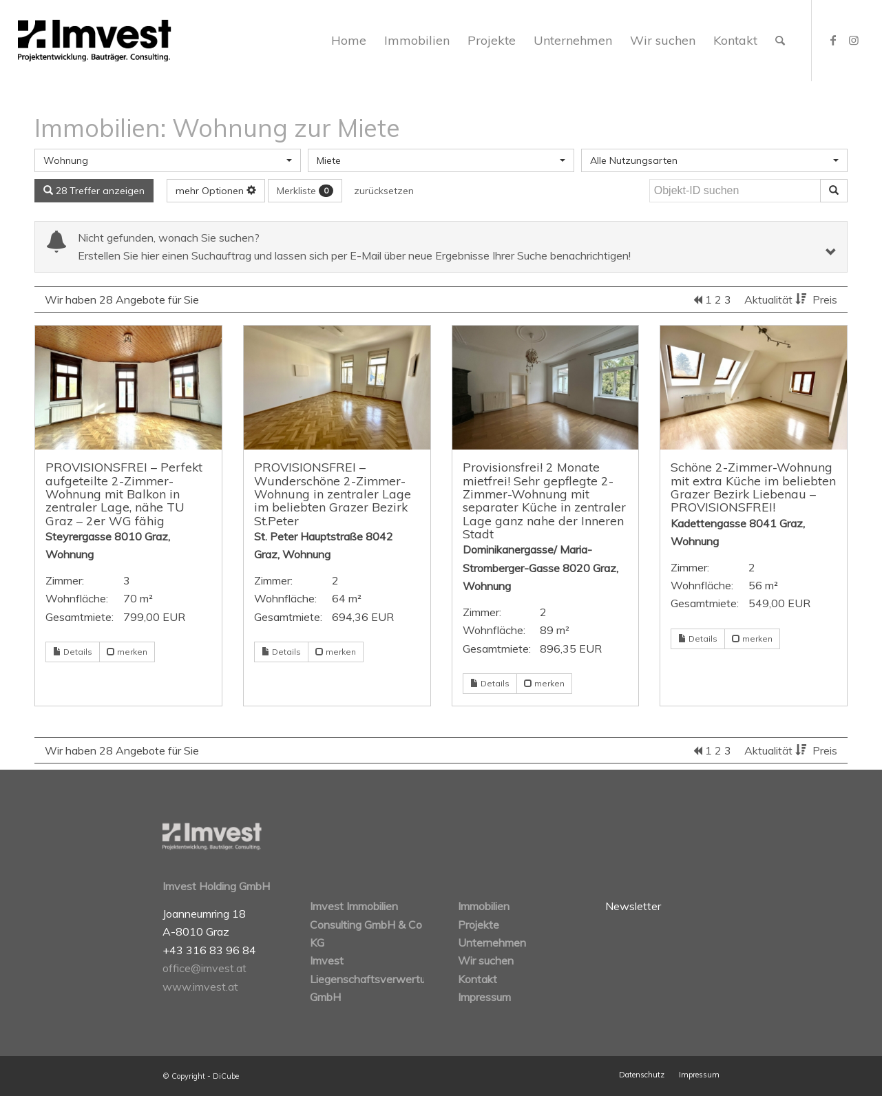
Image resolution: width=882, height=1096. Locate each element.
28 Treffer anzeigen (94, 191)
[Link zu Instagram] (853, 40)
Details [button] (72, 651)
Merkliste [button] (305, 191)
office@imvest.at (204, 968)
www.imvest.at (200, 986)
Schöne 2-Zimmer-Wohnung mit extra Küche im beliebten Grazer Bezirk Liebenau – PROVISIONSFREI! (753, 486)
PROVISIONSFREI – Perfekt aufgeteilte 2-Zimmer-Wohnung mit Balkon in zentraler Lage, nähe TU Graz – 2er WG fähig (123, 493)
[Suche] (780, 40)
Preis (824, 299)
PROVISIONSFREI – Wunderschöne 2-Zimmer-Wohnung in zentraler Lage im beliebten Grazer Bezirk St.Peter (332, 493)
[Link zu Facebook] (833, 40)
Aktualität (776, 299)
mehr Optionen (216, 191)
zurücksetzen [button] (384, 191)
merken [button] (127, 651)
